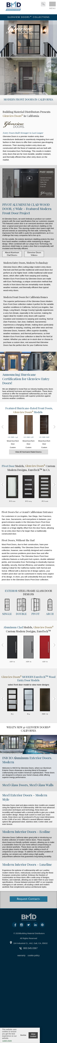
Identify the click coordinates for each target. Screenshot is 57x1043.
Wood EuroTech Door (12, 432)
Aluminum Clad (14, 627)
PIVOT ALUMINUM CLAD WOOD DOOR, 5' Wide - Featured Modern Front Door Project (26, 208)
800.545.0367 (30, 948)
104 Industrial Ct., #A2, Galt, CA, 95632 (30, 943)
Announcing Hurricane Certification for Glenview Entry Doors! (25, 378)
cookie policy (34, 955)
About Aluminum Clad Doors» (12, 254)
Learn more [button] (7, 1041)
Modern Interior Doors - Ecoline (26, 831)
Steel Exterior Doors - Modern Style (24, 797)
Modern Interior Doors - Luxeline (27, 864)
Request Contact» (28, 899)
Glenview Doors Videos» (34, 254)
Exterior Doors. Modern (27, 760)
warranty (21, 955)
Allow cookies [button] (33, 1035)
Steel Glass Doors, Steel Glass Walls (27, 785)
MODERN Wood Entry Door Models (28, 678)
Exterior (11, 591)
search (43, 4)
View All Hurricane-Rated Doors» (28, 452)
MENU (52, 7)
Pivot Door (8, 466)
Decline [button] (23, 1035)
